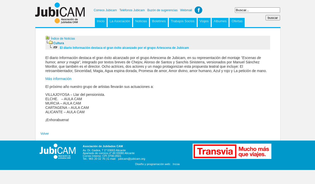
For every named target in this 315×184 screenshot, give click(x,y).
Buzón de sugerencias (162, 10)
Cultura (58, 43)
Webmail (186, 10)
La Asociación (120, 21)
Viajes (204, 21)
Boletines (159, 21)
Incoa (176, 164)
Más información (58, 79)
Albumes (220, 21)
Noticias (141, 21)
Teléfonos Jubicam (132, 10)
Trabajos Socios (183, 21)
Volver (45, 133)
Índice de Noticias (63, 38)
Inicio (101, 21)
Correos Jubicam (105, 10)
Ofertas (237, 21)
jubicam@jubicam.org (131, 158)
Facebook (198, 10)
